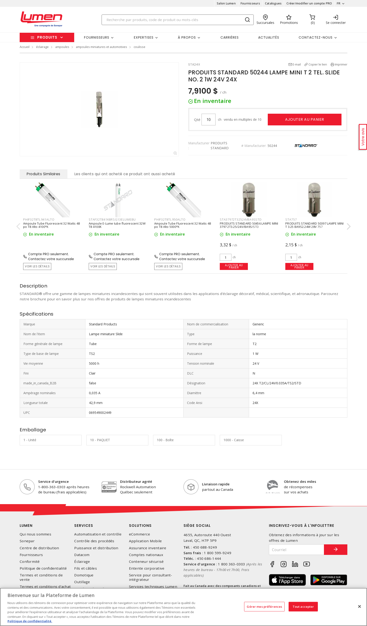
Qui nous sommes (35, 534)
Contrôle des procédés (94, 541)
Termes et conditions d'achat (45, 586)
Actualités (268, 37)
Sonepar (27, 541)
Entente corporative (147, 568)
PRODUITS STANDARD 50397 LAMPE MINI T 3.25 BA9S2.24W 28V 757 (314, 225)
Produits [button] (47, 37)
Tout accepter (303, 606)
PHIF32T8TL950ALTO (170, 219)
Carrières (229, 37)
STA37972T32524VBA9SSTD (241, 219)
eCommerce (139, 534)
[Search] (178, 20)
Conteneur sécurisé (146, 561)
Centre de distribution (39, 548)
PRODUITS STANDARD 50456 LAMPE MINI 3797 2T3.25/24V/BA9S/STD (249, 225)
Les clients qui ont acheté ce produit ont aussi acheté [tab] (124, 173)
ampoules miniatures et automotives (101, 47)
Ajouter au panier (304, 119)
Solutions (140, 525)
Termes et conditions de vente (41, 577)
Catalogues (273, 3)
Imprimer (341, 64)
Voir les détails (37, 266)
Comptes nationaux (146, 555)
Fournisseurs (250, 3)
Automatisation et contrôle (97, 534)
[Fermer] (359, 606)
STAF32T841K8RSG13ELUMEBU (112, 219)
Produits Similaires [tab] (43, 173)
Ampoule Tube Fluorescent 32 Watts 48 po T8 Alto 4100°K (51, 225)
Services (83, 525)
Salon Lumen (226, 3)
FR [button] (338, 3)
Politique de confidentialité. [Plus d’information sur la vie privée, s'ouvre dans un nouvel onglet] (29, 621)
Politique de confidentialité (43, 568)
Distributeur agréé (136, 481)
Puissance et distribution (96, 548)
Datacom (81, 555)
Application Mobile (145, 541)
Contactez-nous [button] (316, 37)
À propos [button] (187, 37)
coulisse (139, 47)
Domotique (83, 575)
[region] (183, 607)
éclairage (42, 47)
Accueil (24, 47)
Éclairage (82, 561)
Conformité (30, 561)
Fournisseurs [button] (96, 37)
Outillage (82, 582)
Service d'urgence (53, 481)
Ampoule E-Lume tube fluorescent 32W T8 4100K (117, 225)
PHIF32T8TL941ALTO (39, 219)
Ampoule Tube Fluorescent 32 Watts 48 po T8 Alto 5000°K (182, 225)
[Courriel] (296, 549)
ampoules (62, 47)
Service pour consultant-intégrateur (150, 577)
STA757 (291, 219)
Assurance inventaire (147, 548)
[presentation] (18, 226)
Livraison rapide (216, 484)
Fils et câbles (85, 568)
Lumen (26, 525)
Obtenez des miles (300, 481)
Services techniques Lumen (153, 586)
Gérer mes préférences (264, 606)
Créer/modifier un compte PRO (309, 3)
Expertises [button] (144, 37)
